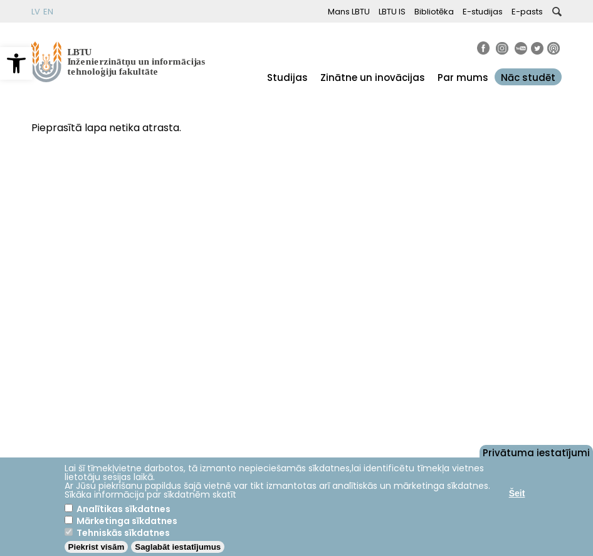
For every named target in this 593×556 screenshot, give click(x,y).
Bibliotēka (434, 12)
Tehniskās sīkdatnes (123, 533)
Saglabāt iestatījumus (178, 547)
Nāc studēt (528, 77)
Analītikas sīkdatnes (123, 509)
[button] (16, 63)
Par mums (463, 77)
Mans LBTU (349, 12)
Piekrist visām (96, 547)
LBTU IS (392, 12)
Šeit (517, 493)
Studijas (287, 77)
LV (35, 12)
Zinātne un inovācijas (372, 77)
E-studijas (483, 12)
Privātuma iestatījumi (536, 451)
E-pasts (527, 12)
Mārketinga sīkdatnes (126, 521)
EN (48, 12)
